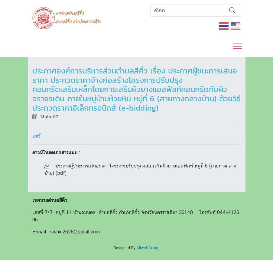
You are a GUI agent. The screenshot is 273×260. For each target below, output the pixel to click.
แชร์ (36, 136)
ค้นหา (232, 10)
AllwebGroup (148, 247)
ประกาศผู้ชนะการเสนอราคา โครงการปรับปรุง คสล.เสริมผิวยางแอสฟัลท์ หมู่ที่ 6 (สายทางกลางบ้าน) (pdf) (140, 169)
